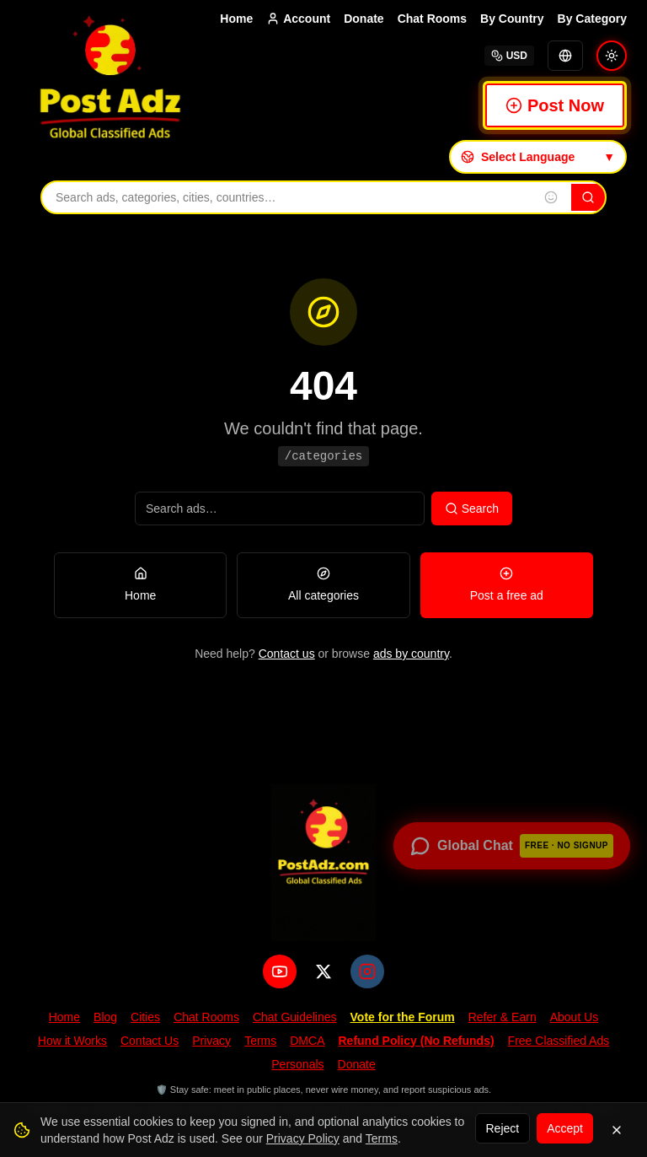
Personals (297, 1064)
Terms (260, 1040)
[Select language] (538, 157)
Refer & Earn (502, 1017)
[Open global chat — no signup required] (511, 845)
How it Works (72, 1040)
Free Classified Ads (559, 1040)
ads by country (411, 653)
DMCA (307, 1040)
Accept (565, 1128)
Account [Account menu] (298, 18)
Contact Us (149, 1040)
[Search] (588, 197)
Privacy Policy (303, 1138)
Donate (363, 18)
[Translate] (565, 55)
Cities (145, 1017)
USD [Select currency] (509, 56)
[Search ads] (280, 508)
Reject (503, 1128)
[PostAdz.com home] (323, 862)
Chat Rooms (432, 18)
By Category (592, 18)
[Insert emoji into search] (551, 197)
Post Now (554, 105)
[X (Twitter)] (323, 971)
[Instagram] (367, 971)
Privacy (211, 1040)
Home (236, 18)
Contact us (287, 653)
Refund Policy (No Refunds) (416, 1040)
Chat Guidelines (295, 1017)
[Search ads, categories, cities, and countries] (286, 197)
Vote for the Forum (402, 1017)
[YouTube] (280, 971)
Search (472, 508)
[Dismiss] (617, 1130)
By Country (511, 18)
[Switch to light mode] (611, 55)
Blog (105, 1017)
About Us (574, 1017)
